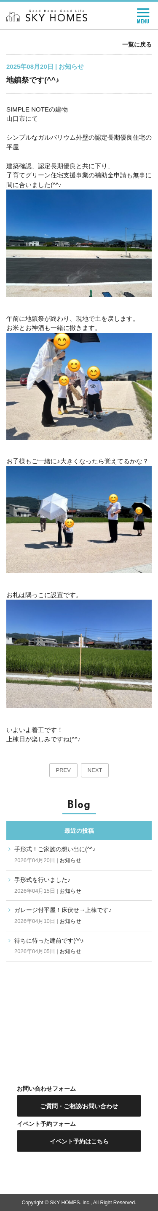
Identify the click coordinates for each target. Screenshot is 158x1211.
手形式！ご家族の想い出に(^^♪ (55, 849)
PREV (63, 770)
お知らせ (70, 860)
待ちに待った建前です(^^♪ (49, 940)
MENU (143, 15)
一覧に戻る (137, 44)
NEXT (95, 770)
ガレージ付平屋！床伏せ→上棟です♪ (63, 910)
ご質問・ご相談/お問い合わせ (79, 1106)
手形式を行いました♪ (42, 879)
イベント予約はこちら (79, 1141)
